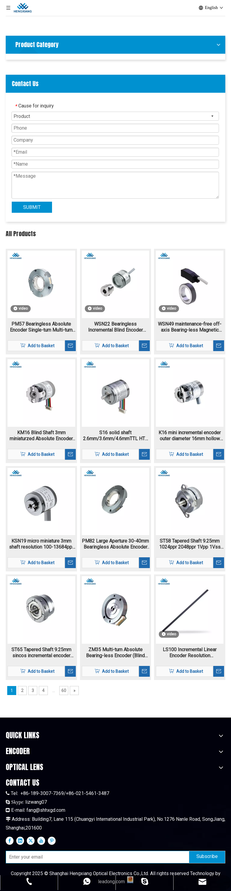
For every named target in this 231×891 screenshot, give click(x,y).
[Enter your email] (96, 857)
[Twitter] (31, 840)
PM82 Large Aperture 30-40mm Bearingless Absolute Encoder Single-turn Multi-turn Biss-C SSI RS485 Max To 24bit (115, 544)
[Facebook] (10, 840)
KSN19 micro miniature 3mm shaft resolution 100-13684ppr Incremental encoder (41, 544)
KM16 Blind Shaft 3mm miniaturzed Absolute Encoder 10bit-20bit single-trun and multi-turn (41, 436)
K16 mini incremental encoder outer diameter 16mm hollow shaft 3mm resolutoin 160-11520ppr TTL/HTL (190, 436)
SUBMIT (32, 207)
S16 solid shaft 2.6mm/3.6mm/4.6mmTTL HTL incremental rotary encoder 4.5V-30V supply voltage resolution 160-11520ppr (115, 436)
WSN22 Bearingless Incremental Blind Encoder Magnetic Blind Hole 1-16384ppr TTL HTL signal (115, 327)
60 (63, 690)
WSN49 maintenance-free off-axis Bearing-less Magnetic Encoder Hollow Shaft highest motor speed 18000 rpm (189, 327)
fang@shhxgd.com (45, 810)
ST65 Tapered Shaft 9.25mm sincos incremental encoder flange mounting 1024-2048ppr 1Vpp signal (41, 653)
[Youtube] (41, 840)
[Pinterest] (52, 840)
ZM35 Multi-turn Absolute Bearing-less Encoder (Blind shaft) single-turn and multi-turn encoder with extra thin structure (115, 653)
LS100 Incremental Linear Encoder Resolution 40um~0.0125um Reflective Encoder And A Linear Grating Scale (189, 653)
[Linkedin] (20, 840)
